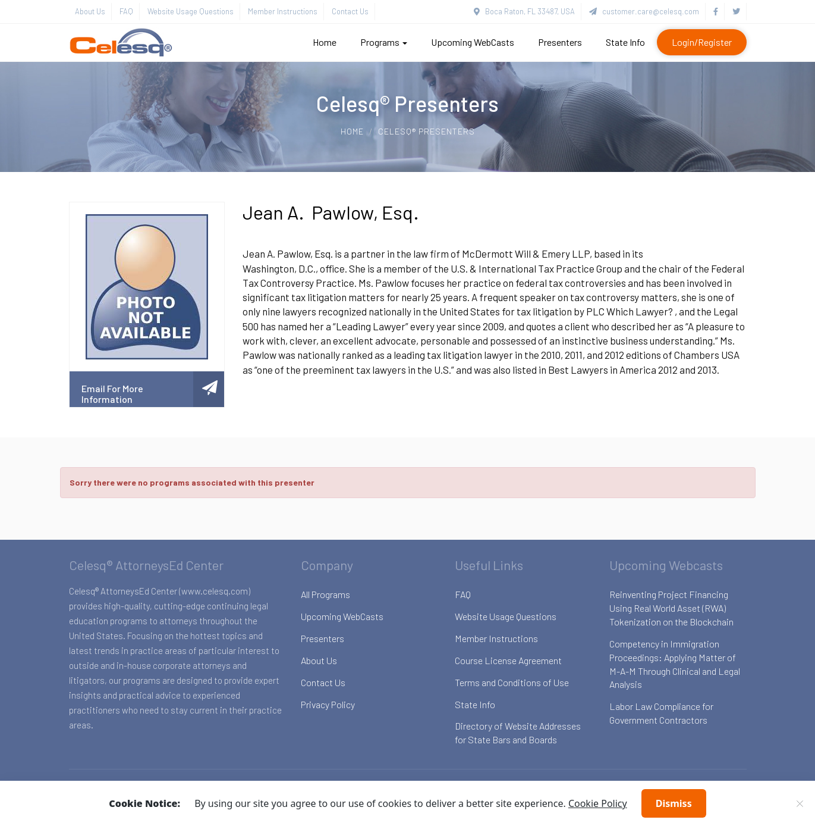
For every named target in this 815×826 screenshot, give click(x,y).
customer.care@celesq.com (644, 11)
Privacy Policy (328, 704)
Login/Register (702, 42)
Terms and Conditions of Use (512, 682)
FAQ (126, 11)
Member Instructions (282, 11)
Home (324, 42)
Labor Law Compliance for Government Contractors (661, 712)
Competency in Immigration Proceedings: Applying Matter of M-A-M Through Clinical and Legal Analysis (674, 664)
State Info (625, 42)
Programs (383, 42)
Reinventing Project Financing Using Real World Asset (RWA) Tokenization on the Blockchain (671, 608)
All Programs (325, 594)
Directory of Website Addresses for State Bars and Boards (518, 732)
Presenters (560, 42)
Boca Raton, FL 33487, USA (524, 11)
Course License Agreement (508, 660)
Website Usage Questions (190, 11)
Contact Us (350, 11)
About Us (90, 11)
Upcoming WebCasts (472, 42)
